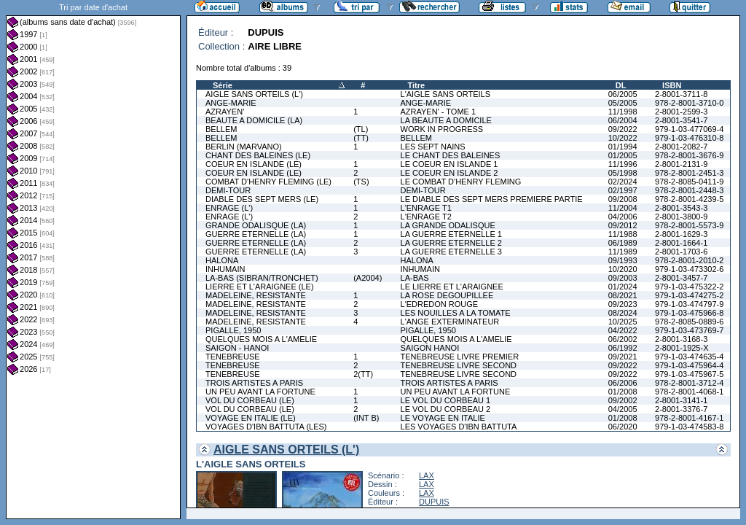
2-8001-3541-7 (681, 120)
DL (621, 85)
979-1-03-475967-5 (689, 374)
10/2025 (622, 321)
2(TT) (363, 374)
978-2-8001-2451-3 (689, 172)
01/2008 (622, 391)
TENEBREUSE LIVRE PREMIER (460, 356)
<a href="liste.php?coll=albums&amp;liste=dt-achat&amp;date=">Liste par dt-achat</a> (93, 259)
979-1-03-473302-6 (689, 269)
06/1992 (622, 347)
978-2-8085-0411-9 (689, 181)
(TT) (361, 137)
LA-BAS (415, 277)
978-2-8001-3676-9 (689, 155)
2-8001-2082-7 (681, 146)
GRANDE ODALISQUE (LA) (255, 225)
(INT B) (366, 417)
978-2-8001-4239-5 (689, 199)
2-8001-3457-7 (681, 277)
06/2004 (622, 120)
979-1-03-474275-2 (689, 295)
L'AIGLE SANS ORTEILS (446, 94)
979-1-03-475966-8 (689, 312)
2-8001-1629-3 (681, 234)
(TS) (361, 181)
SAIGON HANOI (430, 347)
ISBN (671, 85)
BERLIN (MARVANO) (243, 146)
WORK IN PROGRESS (442, 129)
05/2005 (622, 102)
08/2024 (622, 312)
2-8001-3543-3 (681, 207)
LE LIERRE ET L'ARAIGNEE (452, 286)
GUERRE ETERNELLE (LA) (255, 234)
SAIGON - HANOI (237, 347)
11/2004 (622, 207)
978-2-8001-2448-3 (689, 190)
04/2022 (622, 330)
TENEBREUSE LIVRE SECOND (459, 365)
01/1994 (622, 146)
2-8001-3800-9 (681, 216)
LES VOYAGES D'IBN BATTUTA (459, 426)
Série (222, 85)
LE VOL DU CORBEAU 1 (446, 400)
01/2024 (622, 286)
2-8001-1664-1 (681, 242)
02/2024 (622, 181)
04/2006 (622, 216)
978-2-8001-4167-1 (689, 417)
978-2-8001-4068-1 (689, 391)
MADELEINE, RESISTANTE (255, 295)
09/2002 (622, 400)
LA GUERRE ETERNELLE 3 (451, 251)
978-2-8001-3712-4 (689, 382)
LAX (426, 475)
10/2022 (622, 137)
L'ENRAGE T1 (426, 207)
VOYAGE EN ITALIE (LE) (250, 417)
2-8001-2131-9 (681, 164)
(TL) (360, 129)
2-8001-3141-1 (681, 400)
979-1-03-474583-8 (689, 426)
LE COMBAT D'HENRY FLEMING (461, 181)
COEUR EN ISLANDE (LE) (253, 164)
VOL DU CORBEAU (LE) (249, 400)
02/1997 (622, 190)
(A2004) (367, 277)
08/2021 (622, 295)
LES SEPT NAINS (433, 146)
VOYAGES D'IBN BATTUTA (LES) (266, 426)
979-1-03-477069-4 (689, 129)
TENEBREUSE (232, 356)
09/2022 (622, 129)
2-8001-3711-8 (681, 94)
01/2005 (622, 155)
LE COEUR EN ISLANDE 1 (449, 164)
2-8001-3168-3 (681, 339)
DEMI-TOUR (228, 190)
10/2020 (622, 269)
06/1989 (622, 242)
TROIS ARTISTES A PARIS (254, 382)
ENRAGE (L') (229, 207)
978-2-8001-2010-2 (689, 260)
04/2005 (622, 409)
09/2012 (622, 225)
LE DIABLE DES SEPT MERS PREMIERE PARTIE (492, 199)
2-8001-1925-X (681, 347)
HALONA (221, 260)
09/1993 (622, 260)
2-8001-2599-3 (681, 111)
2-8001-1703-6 (681, 251)
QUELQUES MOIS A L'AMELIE (261, 339)
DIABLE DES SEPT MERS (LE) (261, 199)
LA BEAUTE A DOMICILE (446, 120)
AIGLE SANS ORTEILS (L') (254, 94)
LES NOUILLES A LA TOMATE (456, 312)
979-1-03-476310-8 (689, 137)
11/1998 (622, 111)
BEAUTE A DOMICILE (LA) (253, 120)
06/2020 (622, 426)
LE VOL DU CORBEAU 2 (446, 409)
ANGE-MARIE (230, 102)
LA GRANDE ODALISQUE (448, 225)
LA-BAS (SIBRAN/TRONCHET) (261, 277)
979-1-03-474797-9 (689, 304)
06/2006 (622, 382)
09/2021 (622, 356)
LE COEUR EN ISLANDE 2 (449, 172)
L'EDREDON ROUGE (440, 304)
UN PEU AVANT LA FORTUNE (260, 391)
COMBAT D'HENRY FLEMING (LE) (268, 181)
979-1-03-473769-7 (689, 330)
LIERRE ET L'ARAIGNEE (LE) (259, 286)
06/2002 (622, 339)
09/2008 (622, 199)
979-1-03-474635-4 (689, 356)
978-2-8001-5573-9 (689, 225)
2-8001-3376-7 (681, 409)
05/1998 (622, 172)
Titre (416, 85)
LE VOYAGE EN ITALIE (443, 417)
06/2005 (622, 94)
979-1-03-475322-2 (689, 286)
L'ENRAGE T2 (426, 216)
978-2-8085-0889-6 (689, 321)
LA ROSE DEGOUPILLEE (447, 295)
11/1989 (622, 251)
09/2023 (622, 304)
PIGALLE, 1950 (233, 330)
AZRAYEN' (224, 111)
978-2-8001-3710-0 (689, 102)
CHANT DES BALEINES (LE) (257, 155)
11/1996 (622, 164)
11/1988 (622, 234)
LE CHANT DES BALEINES (450, 155)
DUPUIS (434, 501)
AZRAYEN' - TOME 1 (438, 111)
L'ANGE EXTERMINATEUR (450, 321)
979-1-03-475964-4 (689, 365)
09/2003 (622, 277)
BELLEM (221, 129)
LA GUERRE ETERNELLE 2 (451, 242)
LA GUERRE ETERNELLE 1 (451, 234)
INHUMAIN (225, 269)
